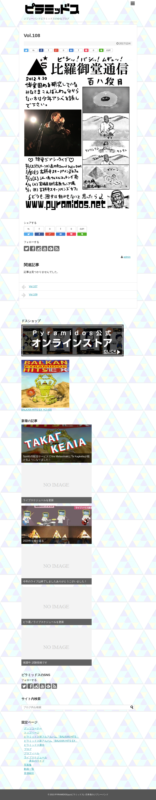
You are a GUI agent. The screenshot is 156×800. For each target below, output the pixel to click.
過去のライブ (36, 760)
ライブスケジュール (35, 757)
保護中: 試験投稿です (35, 662)
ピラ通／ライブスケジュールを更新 (43, 622)
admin (127, 257)
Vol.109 (30, 295)
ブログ (28, 749)
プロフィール (31, 753)
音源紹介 (29, 773)
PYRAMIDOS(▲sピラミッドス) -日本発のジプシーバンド (81, 794)
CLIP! (108, 50)
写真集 (28, 765)
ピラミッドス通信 (34, 745)
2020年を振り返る (33, 540)
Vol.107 (30, 287)
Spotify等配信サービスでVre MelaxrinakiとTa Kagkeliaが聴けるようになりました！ (56, 458)
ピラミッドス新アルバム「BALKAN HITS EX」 (51, 741)
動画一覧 (29, 769)
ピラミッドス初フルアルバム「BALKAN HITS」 (51, 736)
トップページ (31, 732)
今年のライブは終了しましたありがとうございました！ (55, 581)
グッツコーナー (33, 728)
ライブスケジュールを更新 (38, 500)
